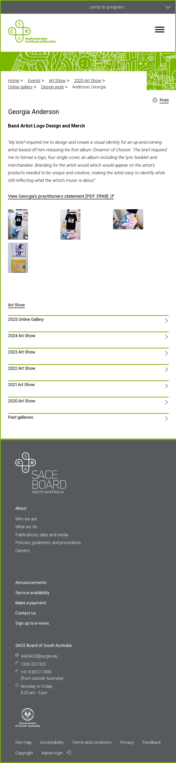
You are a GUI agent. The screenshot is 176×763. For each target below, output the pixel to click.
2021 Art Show (21, 384)
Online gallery (20, 86)
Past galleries (20, 417)
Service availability (32, 592)
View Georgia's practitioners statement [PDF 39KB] (58, 196)
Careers (22, 550)
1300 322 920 (33, 664)
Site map (23, 742)
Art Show (57, 80)
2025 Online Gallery (26, 319)
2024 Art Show (21, 335)
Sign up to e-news (32, 623)
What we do (26, 526)
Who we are (26, 518)
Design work (52, 86)
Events (34, 80)
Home (13, 80)
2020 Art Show (87, 80)
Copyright (24, 752)
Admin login (56, 752)
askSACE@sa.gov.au (39, 656)
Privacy (127, 742)
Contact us (25, 612)
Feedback (151, 742)
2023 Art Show (21, 351)
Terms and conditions (92, 742)
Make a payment (30, 602)
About (20, 508)
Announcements (31, 582)
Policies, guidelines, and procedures (48, 542)
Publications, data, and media (41, 534)
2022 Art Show (21, 368)
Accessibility (52, 742)
